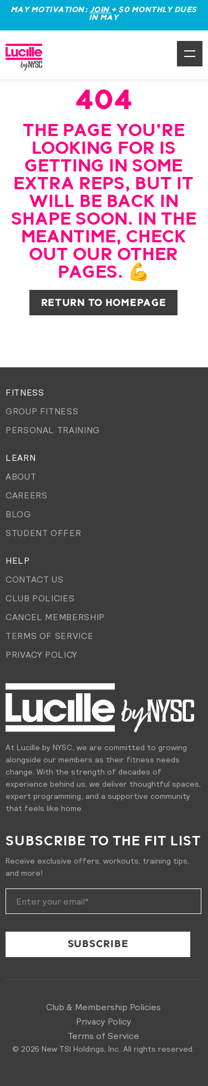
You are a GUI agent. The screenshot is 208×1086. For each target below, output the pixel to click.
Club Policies (40, 598)
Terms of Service (49, 636)
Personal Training (53, 430)
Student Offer (43, 533)
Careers (26, 495)
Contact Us (34, 579)
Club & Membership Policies (103, 1007)
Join (100, 10)
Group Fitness (42, 411)
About (21, 476)
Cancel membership (55, 617)
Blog (18, 514)
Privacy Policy (42, 654)
